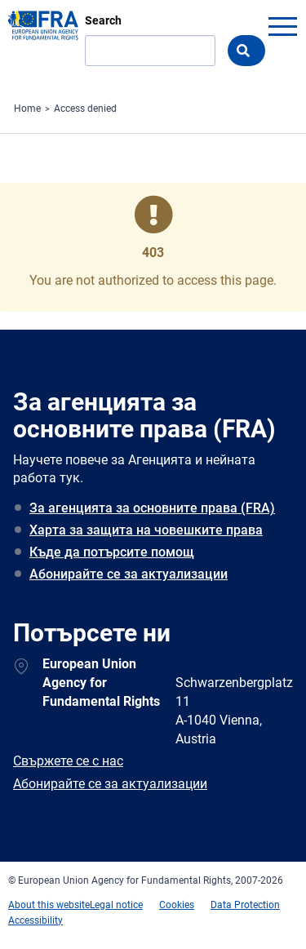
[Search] (150, 50)
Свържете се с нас (68, 761)
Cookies (176, 905)
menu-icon (282, 26)
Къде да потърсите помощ (111, 552)
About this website (49, 905)
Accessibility (35, 920)
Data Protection (245, 905)
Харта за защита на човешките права (146, 530)
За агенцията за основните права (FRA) (152, 508)
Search (103, 20)
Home (27, 108)
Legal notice (116, 905)
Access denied (85, 108)
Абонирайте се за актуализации (128, 574)
